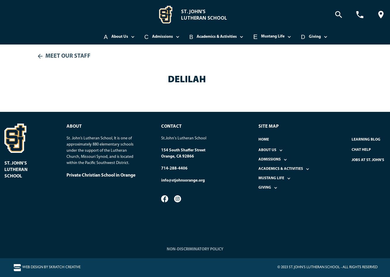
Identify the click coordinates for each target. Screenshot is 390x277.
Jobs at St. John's (368, 160)
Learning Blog (366, 139)
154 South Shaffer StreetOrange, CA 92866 (183, 153)
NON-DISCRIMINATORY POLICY (195, 249)
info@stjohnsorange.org (183, 180)
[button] (119, 37)
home (263, 139)
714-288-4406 (174, 168)
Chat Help (361, 150)
